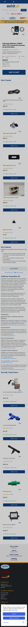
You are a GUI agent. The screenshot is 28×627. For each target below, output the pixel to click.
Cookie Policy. (14, 610)
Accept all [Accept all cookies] (14, 614)
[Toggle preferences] (6, 622)
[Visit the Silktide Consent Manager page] (23, 622)
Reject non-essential (14, 618)
